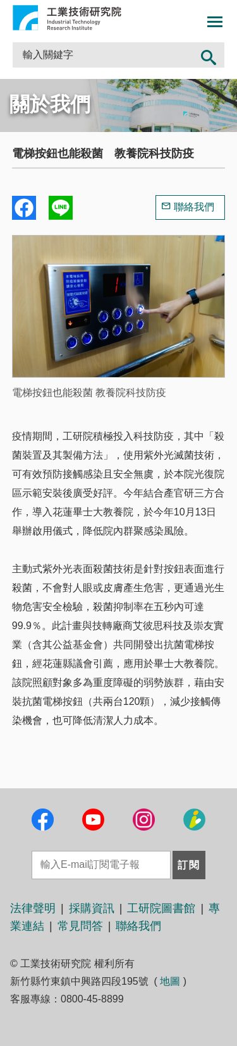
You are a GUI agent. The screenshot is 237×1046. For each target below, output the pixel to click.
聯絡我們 (194, 206)
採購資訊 (91, 908)
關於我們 (49, 104)
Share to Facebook (24, 208)
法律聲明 (33, 908)
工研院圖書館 (161, 908)
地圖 (170, 981)
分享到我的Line (61, 208)
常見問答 (80, 926)
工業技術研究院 (67, 17)
